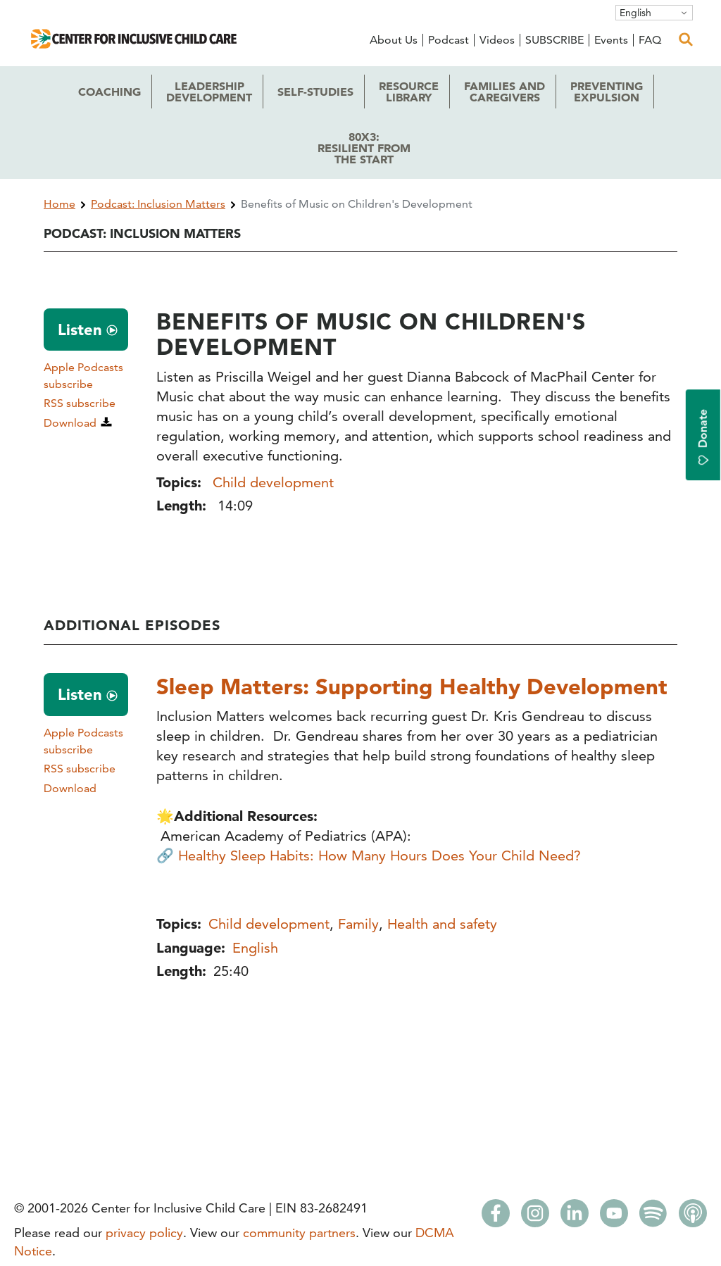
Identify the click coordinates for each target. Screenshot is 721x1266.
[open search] (686, 39)
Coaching (109, 91)
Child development (273, 482)
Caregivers (504, 91)
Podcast (448, 39)
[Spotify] (653, 1217)
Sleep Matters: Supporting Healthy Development (414, 686)
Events (611, 39)
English (635, 12)
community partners (299, 1232)
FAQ (650, 39)
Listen (80, 329)
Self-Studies (315, 91)
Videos (497, 39)
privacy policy (144, 1232)
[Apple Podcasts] (693, 1217)
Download (70, 423)
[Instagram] (535, 1217)
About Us (394, 39)
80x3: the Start (364, 148)
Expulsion (606, 91)
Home (59, 204)
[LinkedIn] (574, 1217)
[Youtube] (614, 1217)
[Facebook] (496, 1217)
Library (409, 91)
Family (358, 923)
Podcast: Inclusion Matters (158, 204)
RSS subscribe (79, 403)
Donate (703, 437)
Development (209, 91)
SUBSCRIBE (554, 39)
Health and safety (442, 923)
